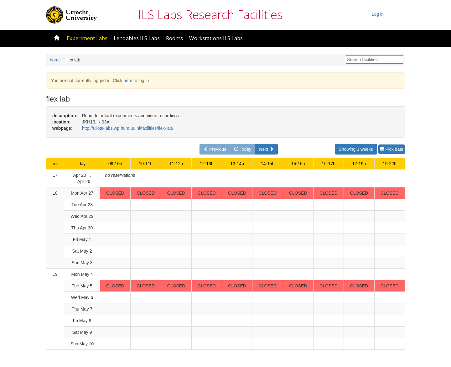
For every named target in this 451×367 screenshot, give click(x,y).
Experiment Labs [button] (87, 38)
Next (266, 149)
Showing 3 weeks (356, 149)
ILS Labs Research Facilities (210, 14)
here (127, 80)
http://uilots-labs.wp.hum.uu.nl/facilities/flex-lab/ (128, 128)
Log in (378, 14)
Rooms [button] (174, 38)
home (55, 59)
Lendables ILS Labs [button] (137, 38)
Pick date (391, 149)
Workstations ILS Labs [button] (216, 38)
